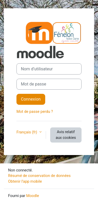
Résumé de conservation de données (39, 175)
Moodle (32, 195)
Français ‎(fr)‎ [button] (27, 132)
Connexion (31, 99)
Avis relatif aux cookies (66, 135)
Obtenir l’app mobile (25, 181)
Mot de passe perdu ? (34, 111)
